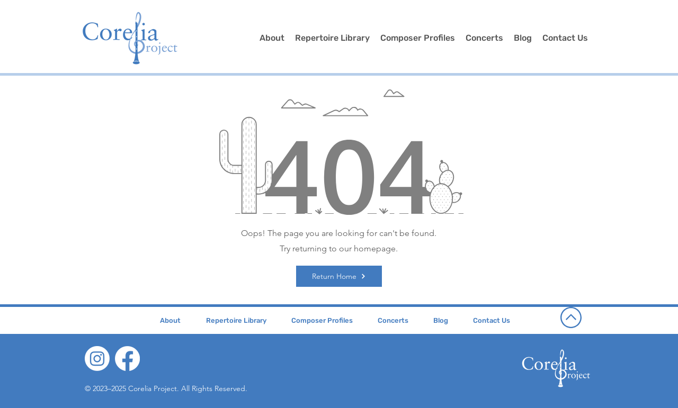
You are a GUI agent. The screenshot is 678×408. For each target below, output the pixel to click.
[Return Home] (339, 276)
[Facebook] (127, 358)
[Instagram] (97, 358)
